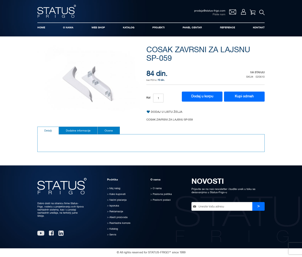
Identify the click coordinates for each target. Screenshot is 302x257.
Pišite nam (219, 14)
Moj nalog (243, 12)
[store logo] (56, 11)
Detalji (48, 131)
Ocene (109, 131)
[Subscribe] (258, 206)
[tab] (48, 130)
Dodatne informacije (78, 131)
